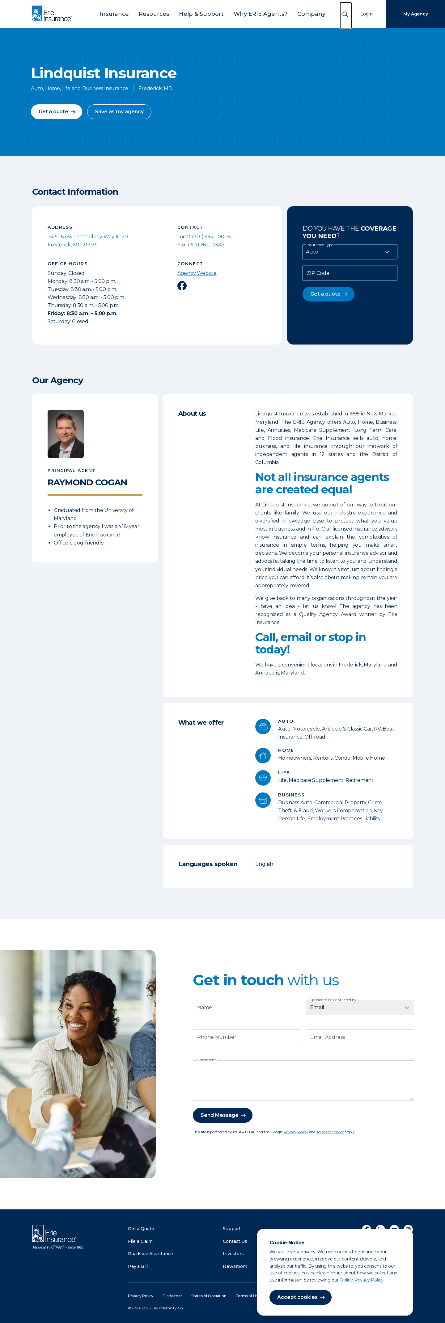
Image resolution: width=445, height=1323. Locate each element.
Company (294, 13)
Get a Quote (141, 1228)
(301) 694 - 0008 (211, 237)
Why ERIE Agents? (252, 13)
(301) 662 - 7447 (206, 245)
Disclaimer (172, 1296)
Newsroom (235, 1266)
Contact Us (235, 1241)
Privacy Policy (296, 1132)
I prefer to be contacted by (333, 1000)
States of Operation (208, 1296)
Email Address (327, 1037)
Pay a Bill (138, 1266)
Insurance (132, 13)
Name (204, 1008)
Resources (164, 13)
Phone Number (216, 1037)
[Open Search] (345, 15)
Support (232, 1228)
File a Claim (140, 1241)
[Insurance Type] (350, 252)
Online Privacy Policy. (362, 1280)
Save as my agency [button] (119, 112)
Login (366, 14)
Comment (206, 1060)
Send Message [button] (220, 1115)
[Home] (53, 14)
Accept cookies (297, 1297)
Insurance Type (320, 245)
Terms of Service (330, 1132)
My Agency (415, 14)
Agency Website (197, 273)
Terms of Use (247, 1296)
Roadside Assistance (150, 1253)
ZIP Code (318, 273)
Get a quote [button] (53, 112)
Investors (233, 1253)
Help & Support (203, 13)
